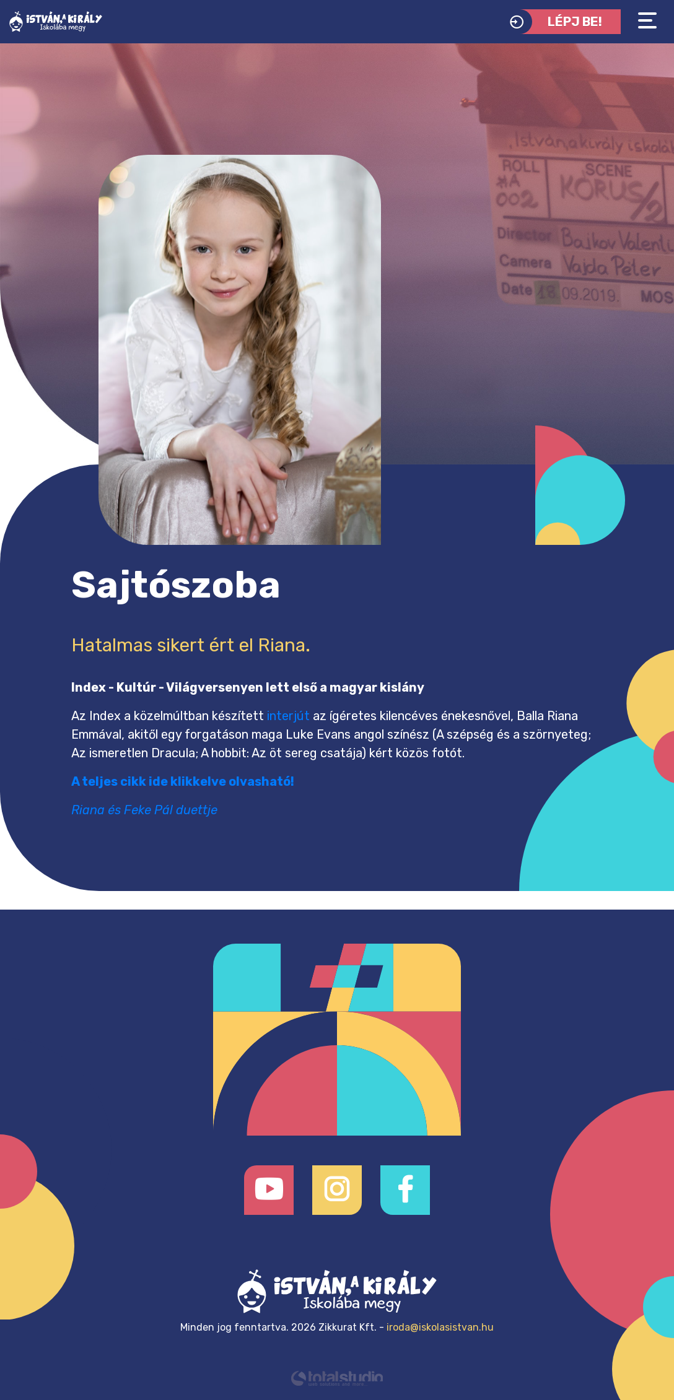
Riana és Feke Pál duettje (144, 809)
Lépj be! (553, 21)
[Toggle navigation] (647, 20)
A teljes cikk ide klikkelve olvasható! (182, 781)
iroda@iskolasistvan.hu (440, 1327)
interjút (288, 715)
